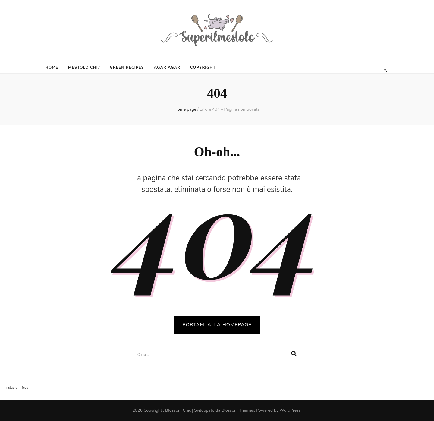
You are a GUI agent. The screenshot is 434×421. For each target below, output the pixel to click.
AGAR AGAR (167, 67)
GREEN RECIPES (127, 67)
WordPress (290, 410)
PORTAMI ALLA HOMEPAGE (217, 324)
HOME (51, 67)
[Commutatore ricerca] (385, 70)
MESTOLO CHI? (84, 67)
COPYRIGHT (203, 67)
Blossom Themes (237, 410)
